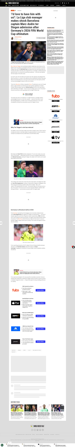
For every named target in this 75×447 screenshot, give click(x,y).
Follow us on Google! (41, 37)
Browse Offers (40, 290)
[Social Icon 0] (32, 429)
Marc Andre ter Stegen (37, 350)
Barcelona (18, 84)
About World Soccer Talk (20, 434)
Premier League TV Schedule (39, 0)
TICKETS (63, 5)
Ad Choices (52, 434)
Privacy (33, 434)
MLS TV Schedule (47, 0)
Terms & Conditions (39, 434)
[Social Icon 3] (40, 429)
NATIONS (52, 5)
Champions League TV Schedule (20, 0)
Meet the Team (28, 434)
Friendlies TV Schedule (30, 0)
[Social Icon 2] (37, 429)
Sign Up (55, 101)
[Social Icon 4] (42, 429)
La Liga (29, 350)
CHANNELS (58, 5)
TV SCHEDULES (41, 5)
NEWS (9, 5)
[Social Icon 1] (34, 429)
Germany (15, 213)
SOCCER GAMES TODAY (24, 5)
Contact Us (57, 434)
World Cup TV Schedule (10, 0)
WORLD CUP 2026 (15, 5)
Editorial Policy (46, 434)
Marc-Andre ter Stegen (16, 66)
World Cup (20, 219)
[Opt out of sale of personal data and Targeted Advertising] (2, 445)
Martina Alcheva (18, 37)
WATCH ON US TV (33, 5)
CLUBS (47, 5)
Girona (30, 84)
